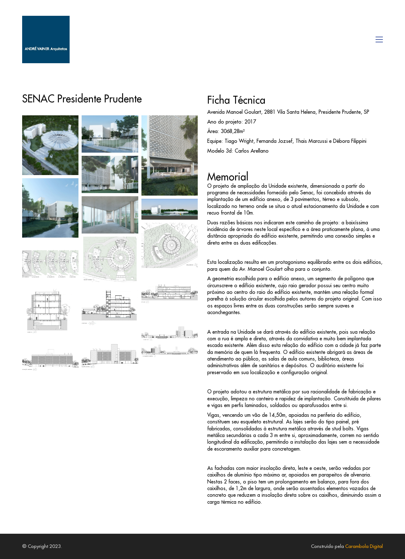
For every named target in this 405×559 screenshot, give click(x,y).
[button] (379, 39)
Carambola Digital (364, 546)
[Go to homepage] (46, 39)
